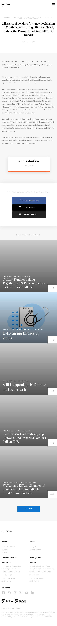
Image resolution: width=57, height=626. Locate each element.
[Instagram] (9, 592)
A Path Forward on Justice (11, 571)
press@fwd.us (28, 166)
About (4, 542)
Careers (4, 553)
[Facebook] (3, 592)
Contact (4, 550)
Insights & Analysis (8, 578)
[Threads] (15, 592)
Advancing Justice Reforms (11, 569)
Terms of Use (15, 608)
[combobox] (47, 4)
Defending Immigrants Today (40, 566)
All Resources (6, 581)
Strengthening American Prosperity (42, 569)
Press (32, 542)
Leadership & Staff (8, 547)
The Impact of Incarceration (11, 566)
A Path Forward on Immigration (40, 571)
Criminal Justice (35, 550)
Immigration (34, 547)
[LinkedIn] (32, 592)
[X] (21, 592)
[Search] (2, 531)
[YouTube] (26, 592)
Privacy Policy (6, 608)
